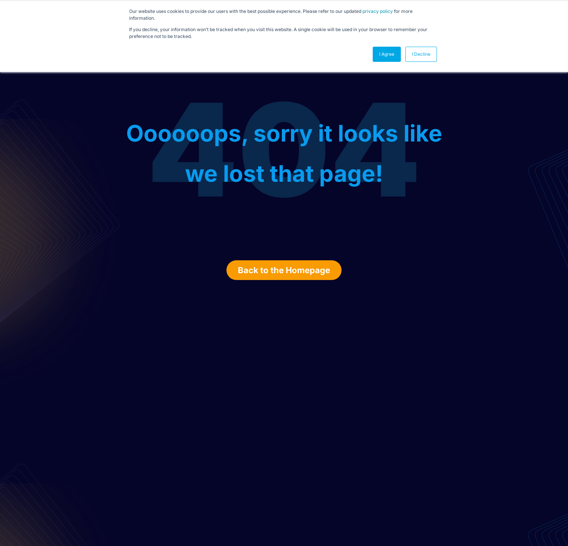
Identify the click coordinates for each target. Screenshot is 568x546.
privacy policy (377, 11)
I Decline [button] (421, 54)
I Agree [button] (386, 54)
